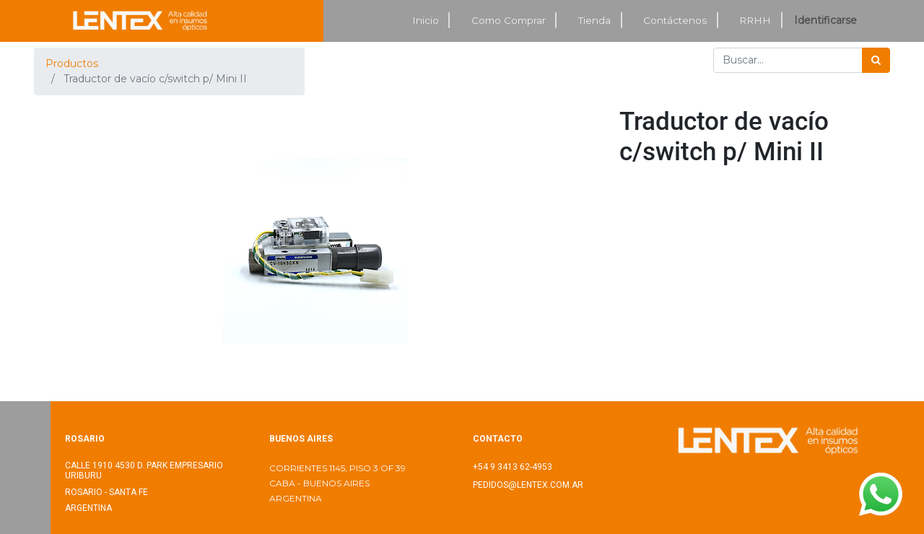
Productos (71, 63)
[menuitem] (426, 20)
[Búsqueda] (876, 60)
